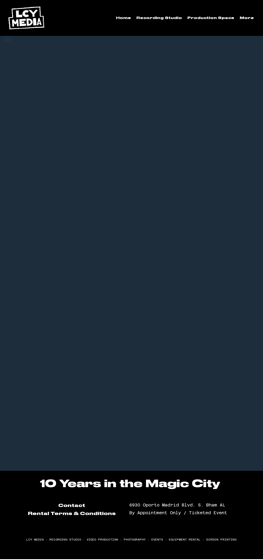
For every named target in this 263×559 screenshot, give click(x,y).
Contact (71, 505)
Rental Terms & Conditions (72, 513)
